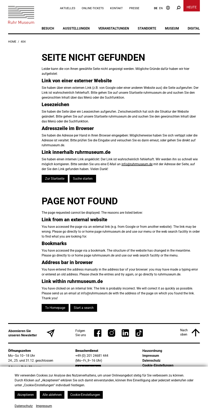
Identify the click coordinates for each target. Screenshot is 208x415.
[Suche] (178, 7)
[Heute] (191, 8)
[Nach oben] (190, 332)
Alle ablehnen (52, 395)
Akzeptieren (25, 395)
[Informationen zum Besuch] (168, 7)
